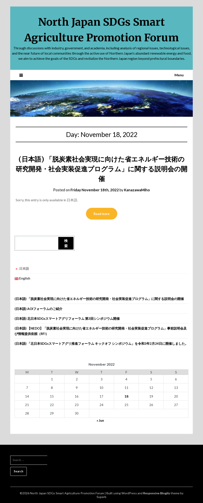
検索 (66, 243)
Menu (179, 75)
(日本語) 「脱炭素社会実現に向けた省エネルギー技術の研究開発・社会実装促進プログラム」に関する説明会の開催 (101, 169)
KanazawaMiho (137, 190)
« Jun (100, 420)
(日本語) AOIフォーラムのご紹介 (38, 309)
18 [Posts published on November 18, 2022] (126, 396)
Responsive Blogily (156, 493)
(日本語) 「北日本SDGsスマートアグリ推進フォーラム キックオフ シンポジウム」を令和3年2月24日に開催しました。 (101, 343)
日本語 (22, 268)
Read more (102, 214)
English (22, 278)
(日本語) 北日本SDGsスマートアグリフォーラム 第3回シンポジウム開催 (67, 318)
